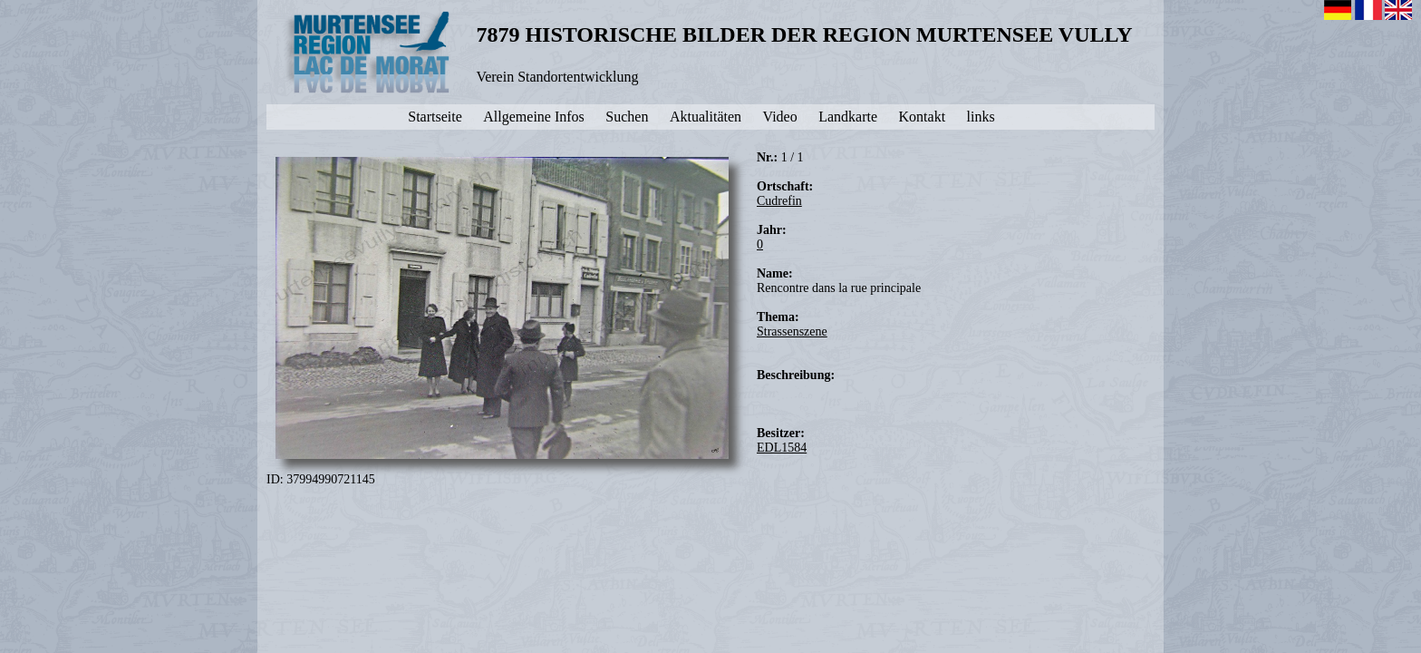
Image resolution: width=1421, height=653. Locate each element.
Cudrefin (779, 201)
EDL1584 (782, 447)
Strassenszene (792, 331)
